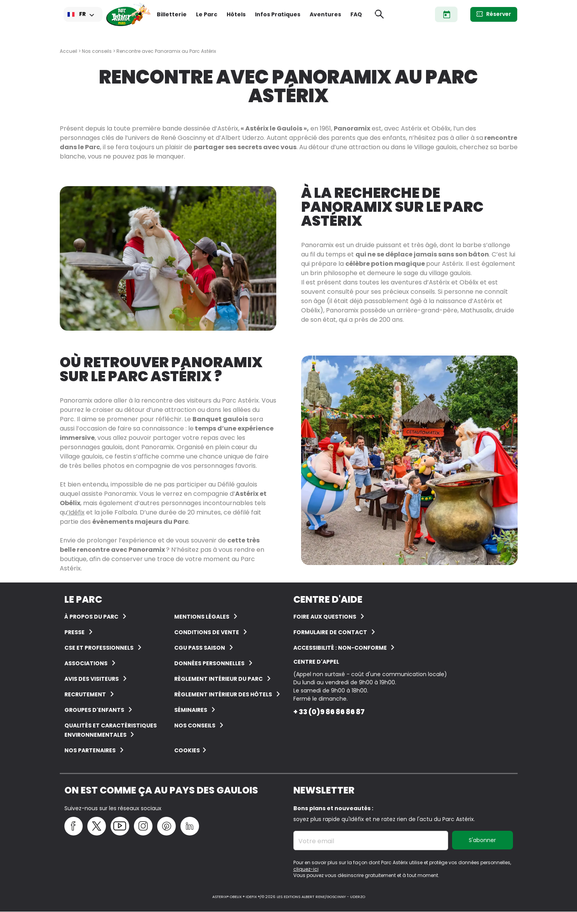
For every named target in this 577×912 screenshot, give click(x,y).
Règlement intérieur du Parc (218, 679)
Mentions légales (201, 617)
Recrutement (85, 694)
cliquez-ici (306, 869)
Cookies (187, 750)
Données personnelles (209, 663)
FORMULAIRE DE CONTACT (330, 632)
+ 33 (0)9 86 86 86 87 (329, 712)
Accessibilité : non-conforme (340, 648)
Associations (85, 663)
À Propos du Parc (91, 617)
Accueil (68, 51)
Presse (74, 632)
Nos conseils (97, 51)
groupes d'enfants (94, 710)
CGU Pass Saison (199, 648)
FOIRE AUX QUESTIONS (324, 617)
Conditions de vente (206, 632)
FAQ (356, 14)
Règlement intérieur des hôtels (223, 694)
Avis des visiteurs (91, 679)
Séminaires (190, 710)
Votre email (316, 841)
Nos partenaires (90, 750)
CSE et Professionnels (98, 648)
